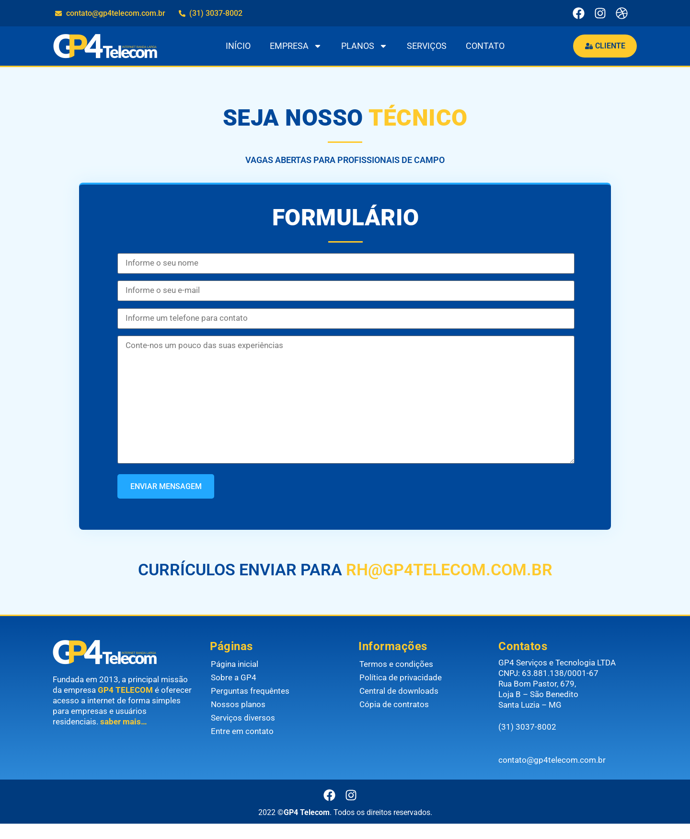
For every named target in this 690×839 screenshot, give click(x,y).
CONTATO (483, 46)
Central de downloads (398, 706)
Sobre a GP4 (233, 693)
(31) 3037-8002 (527, 742)
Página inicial (234, 679)
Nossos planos (238, 719)
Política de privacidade (400, 693)
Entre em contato (242, 746)
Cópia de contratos (394, 719)
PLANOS (362, 46)
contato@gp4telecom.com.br (552, 775)
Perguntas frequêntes (250, 706)
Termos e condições (396, 679)
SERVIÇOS (425, 46)
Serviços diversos (243, 733)
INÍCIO (236, 46)
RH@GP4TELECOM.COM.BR (447, 584)
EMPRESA (294, 46)
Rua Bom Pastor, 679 (536, 699)
